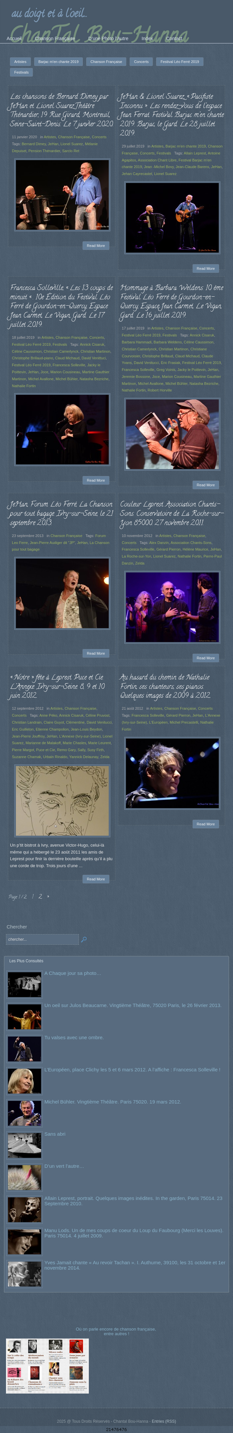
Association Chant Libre (157, 160)
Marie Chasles (74, 743)
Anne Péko (48, 715)
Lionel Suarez (72, 144)
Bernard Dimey (34, 144)
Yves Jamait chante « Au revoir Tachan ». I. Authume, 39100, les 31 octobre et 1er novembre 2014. (134, 1265)
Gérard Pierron (168, 549)
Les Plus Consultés (26, 961)
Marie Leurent (99, 743)
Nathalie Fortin (24, 386)
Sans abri (54, 1134)
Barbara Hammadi (137, 342)
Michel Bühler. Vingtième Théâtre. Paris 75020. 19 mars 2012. (112, 1102)
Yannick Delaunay (83, 757)
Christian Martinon (95, 351)
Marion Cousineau (65, 372)
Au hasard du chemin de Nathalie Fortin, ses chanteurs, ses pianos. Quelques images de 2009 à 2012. (165, 687)
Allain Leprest (195, 153)
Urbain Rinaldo (55, 757)
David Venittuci (94, 358)
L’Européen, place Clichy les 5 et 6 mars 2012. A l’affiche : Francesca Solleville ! (132, 1069)
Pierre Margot (23, 750)
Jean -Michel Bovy (158, 167)
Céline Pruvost (97, 715)
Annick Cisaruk (92, 344)
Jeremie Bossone (136, 377)
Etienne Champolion (52, 729)
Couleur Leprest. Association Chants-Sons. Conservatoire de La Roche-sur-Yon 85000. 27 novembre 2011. (171, 514)
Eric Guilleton (23, 729)
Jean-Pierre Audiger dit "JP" (52, 543)
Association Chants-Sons (191, 543)
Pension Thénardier (44, 151)
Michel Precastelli (184, 722)
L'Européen (158, 722)
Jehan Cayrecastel (137, 174)
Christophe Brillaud (157, 356)
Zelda (140, 563)
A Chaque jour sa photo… (72, 973)
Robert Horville (159, 390)
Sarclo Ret (71, 151)
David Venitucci (146, 363)
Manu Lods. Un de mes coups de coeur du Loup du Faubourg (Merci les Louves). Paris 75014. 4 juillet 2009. (133, 1232)
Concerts (99, 137)
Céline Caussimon (27, 351)
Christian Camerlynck (61, 351)
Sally (81, 750)
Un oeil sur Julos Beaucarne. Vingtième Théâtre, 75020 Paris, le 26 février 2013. (133, 1005)
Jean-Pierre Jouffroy (28, 736)
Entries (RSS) (164, 1421)
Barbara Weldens (167, 342)
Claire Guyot (54, 722)
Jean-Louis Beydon (86, 729)
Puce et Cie (45, 750)
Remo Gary (66, 750)
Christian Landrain (27, 722)
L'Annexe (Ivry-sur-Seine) (80, 736)
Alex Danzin (159, 543)
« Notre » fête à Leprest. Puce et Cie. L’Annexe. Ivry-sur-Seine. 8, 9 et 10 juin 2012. (57, 687)
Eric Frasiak (170, 363)
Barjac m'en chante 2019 (185, 146)
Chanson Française (74, 137)
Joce (44, 372)
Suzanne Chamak (26, 757)
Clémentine (75, 722)
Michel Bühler (67, 379)
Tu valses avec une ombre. (74, 1037)
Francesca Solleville (69, 365)
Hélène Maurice (195, 549)
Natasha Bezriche (94, 379)
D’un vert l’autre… (64, 1166)
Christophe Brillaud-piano (32, 358)
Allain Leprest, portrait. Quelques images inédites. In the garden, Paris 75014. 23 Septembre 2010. (133, 1200)
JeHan (53, 144)
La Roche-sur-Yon (136, 556)
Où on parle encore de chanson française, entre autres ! (116, 1331)
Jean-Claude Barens (192, 167)
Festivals (164, 153)
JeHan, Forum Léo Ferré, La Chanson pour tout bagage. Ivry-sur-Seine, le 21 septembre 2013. (61, 514)
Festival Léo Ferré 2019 (31, 344)
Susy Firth (95, 750)
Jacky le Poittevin (191, 370)
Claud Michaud (67, 358)
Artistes (50, 137)
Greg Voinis (165, 370)
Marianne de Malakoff (43, 743)
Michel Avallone (41, 379)
